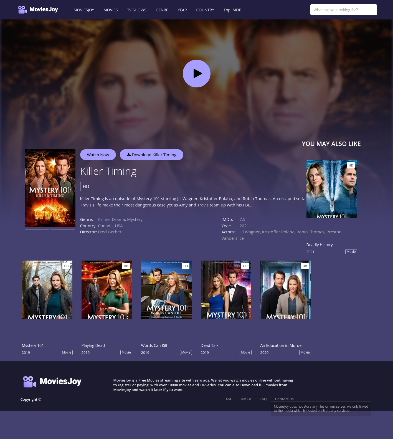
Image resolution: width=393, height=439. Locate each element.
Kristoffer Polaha (278, 231)
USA (119, 225)
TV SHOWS (136, 9)
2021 (244, 225)
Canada (105, 225)
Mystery (135, 219)
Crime (104, 219)
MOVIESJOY (84, 9)
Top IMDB (232, 9)
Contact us (284, 398)
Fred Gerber (110, 231)
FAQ (263, 398)
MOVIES (110, 9)
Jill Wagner (250, 231)
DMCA (246, 398)
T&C (228, 398)
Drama (118, 219)
